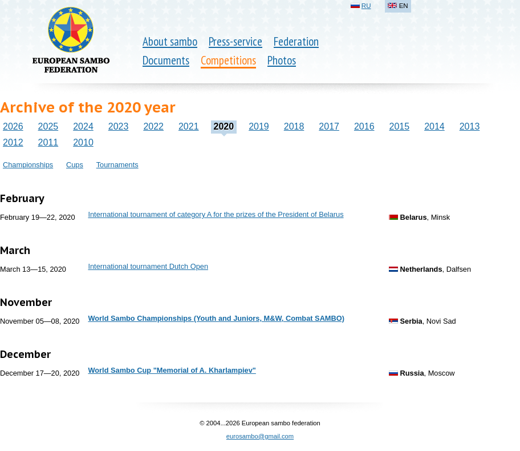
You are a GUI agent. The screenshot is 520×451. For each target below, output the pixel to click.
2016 (364, 126)
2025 (48, 126)
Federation (296, 41)
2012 (13, 142)
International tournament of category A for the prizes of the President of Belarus (215, 214)
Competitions (228, 60)
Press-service (235, 41)
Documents (166, 60)
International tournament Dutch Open (148, 266)
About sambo (170, 41)
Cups (74, 164)
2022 (153, 126)
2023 (118, 126)
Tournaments (117, 164)
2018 (294, 126)
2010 (83, 142)
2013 (470, 126)
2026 (13, 126)
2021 (188, 126)
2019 (259, 126)
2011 (48, 142)
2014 (434, 126)
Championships (28, 164)
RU (366, 5)
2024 (83, 126)
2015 (399, 126)
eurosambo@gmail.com (260, 436)
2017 (329, 126)
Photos (281, 60)
